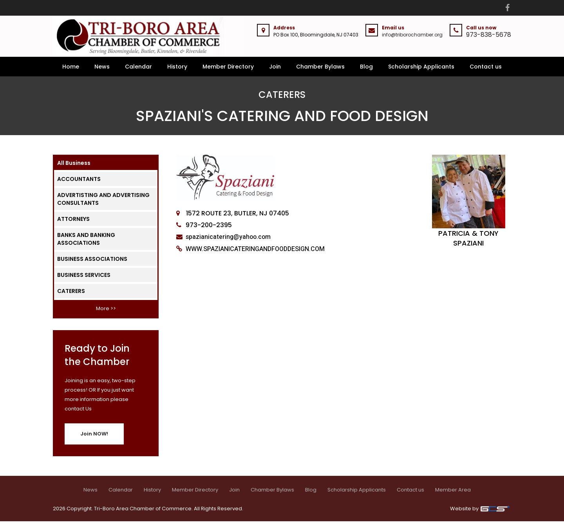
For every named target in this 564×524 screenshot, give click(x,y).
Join (275, 69)
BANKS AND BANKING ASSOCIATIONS (86, 241)
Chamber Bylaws (320, 69)
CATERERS (71, 294)
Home (70, 69)
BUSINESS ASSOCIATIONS (92, 262)
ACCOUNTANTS (79, 182)
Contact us (486, 69)
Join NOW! (94, 436)
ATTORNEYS (73, 222)
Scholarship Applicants (421, 69)
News (102, 69)
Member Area (453, 492)
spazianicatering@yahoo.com (227, 239)
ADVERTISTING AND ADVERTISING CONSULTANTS (103, 202)
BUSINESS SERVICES (83, 278)
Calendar (138, 69)
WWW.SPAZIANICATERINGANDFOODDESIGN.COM (254, 252)
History (177, 69)
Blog (366, 69)
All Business (73, 166)
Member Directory (228, 69)
